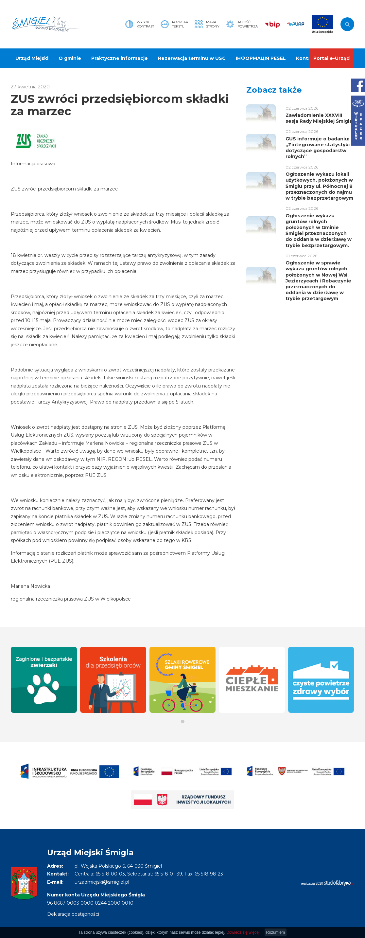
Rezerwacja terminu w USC (192, 58)
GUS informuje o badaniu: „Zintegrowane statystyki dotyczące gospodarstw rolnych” (318, 148)
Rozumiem (275, 932)
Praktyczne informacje (119, 58)
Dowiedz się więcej (242, 932)
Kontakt (306, 58)
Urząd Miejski (31, 58)
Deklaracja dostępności (73, 914)
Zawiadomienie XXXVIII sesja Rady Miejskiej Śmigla (319, 118)
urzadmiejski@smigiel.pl (102, 882)
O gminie (70, 58)
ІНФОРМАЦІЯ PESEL (261, 58)
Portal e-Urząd (331, 58)
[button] (182, 721)
